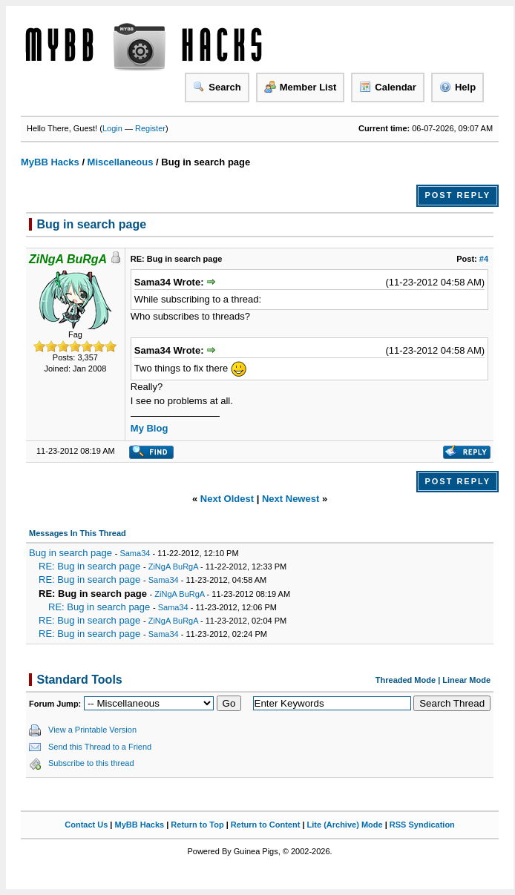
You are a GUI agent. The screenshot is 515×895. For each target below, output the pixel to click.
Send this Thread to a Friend (99, 746)
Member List (300, 87)
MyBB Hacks (50, 162)
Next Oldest (227, 498)
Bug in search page (70, 552)
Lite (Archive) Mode (345, 824)
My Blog (149, 428)
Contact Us (86, 824)
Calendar (387, 87)
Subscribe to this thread (91, 763)
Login (112, 128)
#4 (483, 258)
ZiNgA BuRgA (173, 566)
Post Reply (457, 195)
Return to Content (265, 824)
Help (457, 87)
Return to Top (197, 824)
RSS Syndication (422, 824)
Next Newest (290, 498)
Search (216, 87)
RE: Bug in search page (89, 566)
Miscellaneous (121, 162)
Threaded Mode (405, 680)
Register (150, 128)
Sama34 (134, 553)
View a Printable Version (92, 729)
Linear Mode (466, 680)
